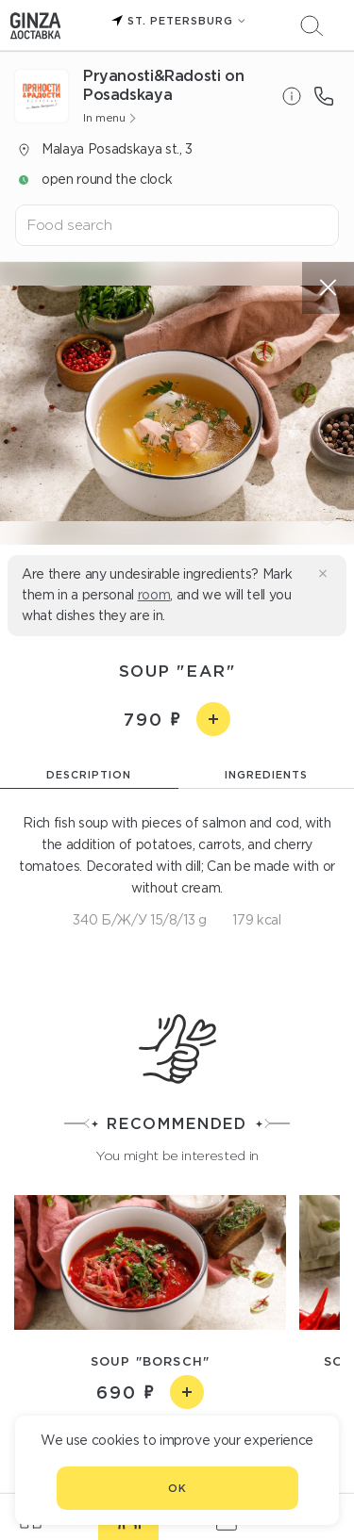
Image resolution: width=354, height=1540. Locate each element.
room (154, 594)
